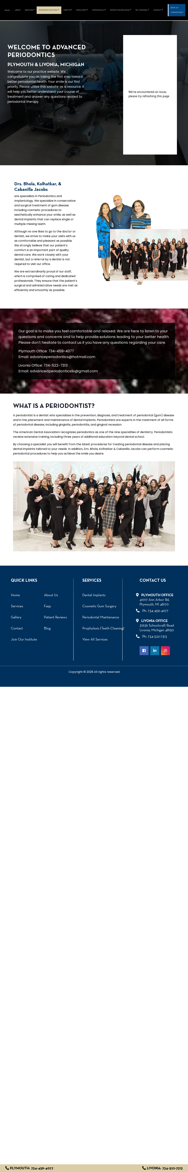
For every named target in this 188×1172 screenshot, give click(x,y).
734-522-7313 (56, 365)
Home (15, 595)
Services (29, 10)
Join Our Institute (24, 639)
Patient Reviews (55, 617)
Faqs (47, 606)
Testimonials (98, 10)
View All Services (95, 639)
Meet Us (67, 10)
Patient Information (120, 10)
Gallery (16, 617)
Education (81, 10)
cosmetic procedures (42, 210)
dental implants (84, 420)
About (18, 10)
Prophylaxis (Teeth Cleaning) (103, 628)
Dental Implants (93, 595)
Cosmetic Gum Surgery (99, 606)
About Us (51, 595)
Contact (17, 628)
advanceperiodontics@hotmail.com (62, 356)
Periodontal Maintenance (100, 617)
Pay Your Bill (141, 10)
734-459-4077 (61, 351)
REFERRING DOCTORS (48, 10)
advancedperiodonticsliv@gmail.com (64, 371)
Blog (47, 628)
